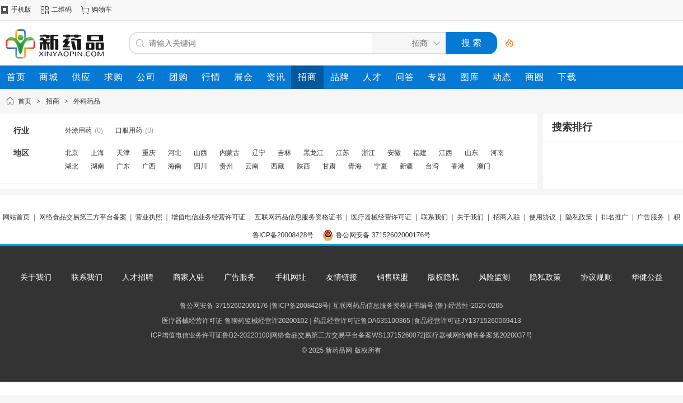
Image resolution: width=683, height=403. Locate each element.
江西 (445, 153)
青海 (355, 166)
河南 (497, 153)
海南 (174, 166)
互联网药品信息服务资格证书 (298, 217)
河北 (174, 153)
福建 (420, 153)
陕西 (303, 166)
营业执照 (148, 217)
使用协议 (542, 217)
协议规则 (596, 277)
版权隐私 (443, 277)
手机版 (21, 9)
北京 (71, 153)
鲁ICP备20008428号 (283, 235)
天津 (123, 153)
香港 (458, 166)
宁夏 (380, 166)
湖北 (71, 166)
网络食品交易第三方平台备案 (83, 217)
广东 (123, 166)
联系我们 (434, 217)
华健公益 (647, 277)
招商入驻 (506, 217)
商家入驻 (188, 277)
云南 (252, 166)
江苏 (342, 153)
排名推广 (614, 217)
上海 (97, 153)
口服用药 (128, 130)
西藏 (277, 166)
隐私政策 (578, 217)
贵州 (226, 166)
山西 (200, 153)
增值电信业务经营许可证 (208, 217)
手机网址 (290, 277)
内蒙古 (229, 153)
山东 (471, 153)
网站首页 (16, 217)
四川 (200, 166)
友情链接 (341, 277)
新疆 (406, 166)
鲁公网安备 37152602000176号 (383, 235)
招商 (52, 101)
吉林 (284, 153)
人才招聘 (137, 277)
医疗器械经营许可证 (381, 217)
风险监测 (494, 277)
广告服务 (650, 217)
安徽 (394, 153)
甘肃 (329, 166)
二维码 (62, 9)
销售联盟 (392, 277)
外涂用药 (78, 130)
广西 (149, 166)
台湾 (432, 166)
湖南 (97, 166)
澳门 (483, 166)
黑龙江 (313, 153)
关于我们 (470, 217)
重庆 (149, 153)
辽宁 (258, 153)
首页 (24, 101)
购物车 (102, 9)
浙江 (368, 153)
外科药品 (86, 101)
